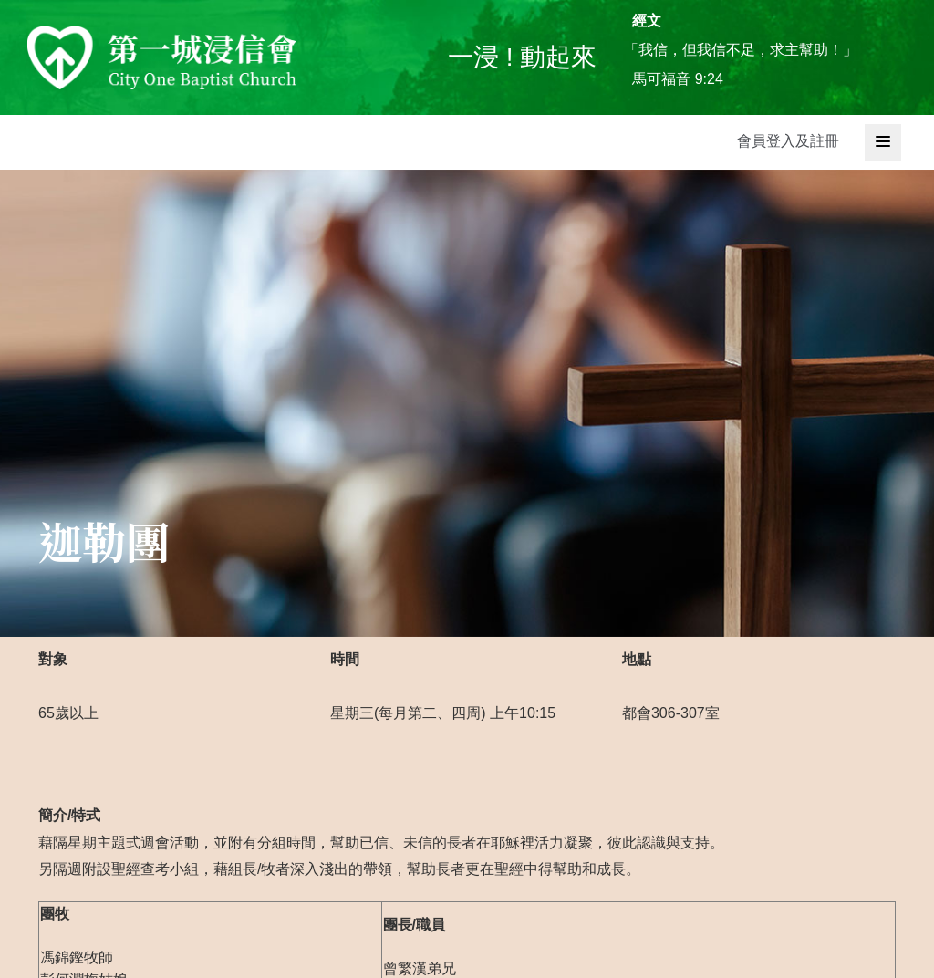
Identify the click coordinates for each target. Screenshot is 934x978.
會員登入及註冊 (788, 141)
